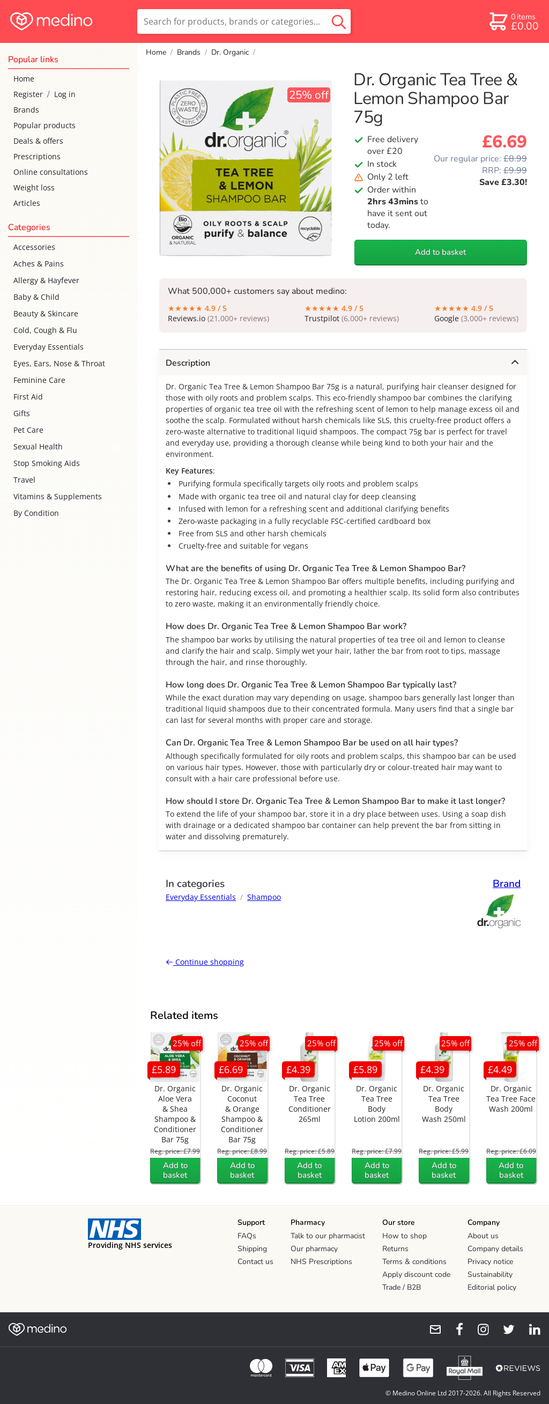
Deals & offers (38, 141)
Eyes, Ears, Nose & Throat (59, 363)
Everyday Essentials (48, 347)
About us (483, 1236)
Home (23, 78)
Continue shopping (205, 962)
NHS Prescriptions (321, 1262)
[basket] (513, 21)
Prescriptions (37, 156)
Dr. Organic (230, 52)
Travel (24, 480)
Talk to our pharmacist (328, 1236)
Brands (26, 110)
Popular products (44, 125)
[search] (244, 21)
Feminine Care (39, 380)
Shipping (252, 1249)
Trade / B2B (401, 1287)
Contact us (255, 1262)
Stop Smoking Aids (46, 463)
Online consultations (50, 172)
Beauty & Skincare (45, 313)
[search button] (339, 21)
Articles (26, 203)
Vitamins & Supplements (57, 496)
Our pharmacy (314, 1249)
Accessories (34, 247)
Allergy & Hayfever (46, 280)
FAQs (247, 1236)
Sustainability (490, 1274)
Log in (65, 94)
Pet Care (28, 430)
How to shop (404, 1236)
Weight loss (34, 187)
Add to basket (440, 252)
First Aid (28, 396)
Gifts (21, 413)
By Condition (36, 513)
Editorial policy (492, 1287)
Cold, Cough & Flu (45, 330)
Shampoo (264, 897)
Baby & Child (36, 297)
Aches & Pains (38, 263)
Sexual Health (38, 446)
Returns (395, 1249)
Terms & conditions (414, 1262)
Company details (495, 1249)
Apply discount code (416, 1274)
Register (28, 94)
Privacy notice (490, 1262)
